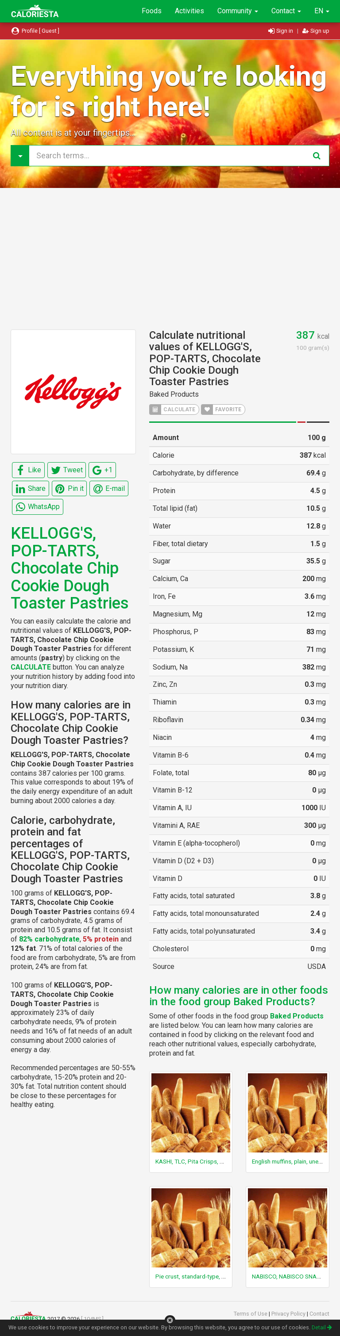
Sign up (315, 30)
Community (237, 11)
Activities (189, 11)
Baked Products (174, 394)
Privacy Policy (289, 1313)
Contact (286, 11)
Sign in (281, 30)
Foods (152, 11)
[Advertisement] (170, 259)
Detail (322, 1327)
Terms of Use (251, 1313)
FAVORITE (221, 409)
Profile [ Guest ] (35, 30)
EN (321, 11)
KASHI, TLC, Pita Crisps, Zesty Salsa (202, 1161)
